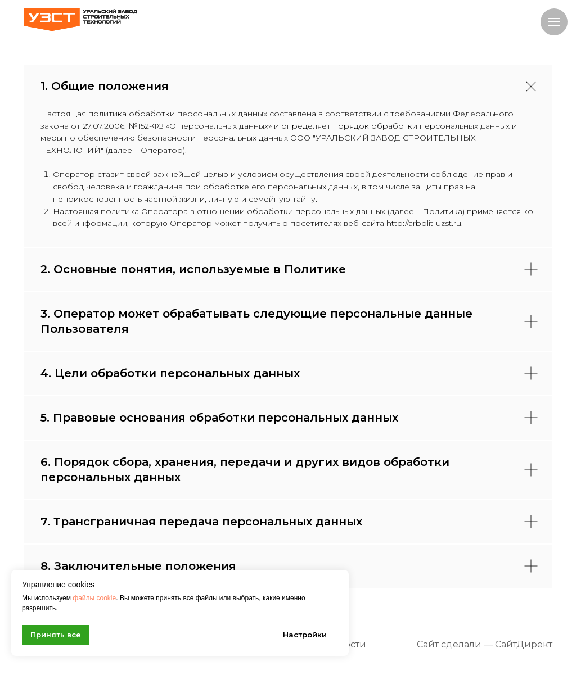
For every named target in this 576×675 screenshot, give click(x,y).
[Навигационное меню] (554, 22)
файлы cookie (94, 598)
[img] (80, 19)
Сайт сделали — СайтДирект (484, 644)
